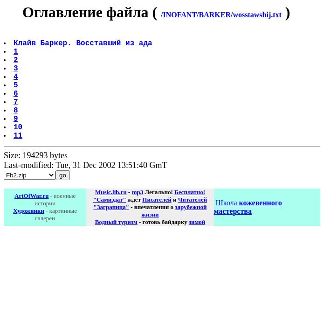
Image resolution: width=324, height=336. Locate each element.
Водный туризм (116, 246)
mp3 (138, 216)
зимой (197, 246)
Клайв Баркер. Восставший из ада (83, 46)
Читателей (192, 223)
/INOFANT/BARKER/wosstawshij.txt (221, 15)
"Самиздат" (109, 223)
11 (18, 159)
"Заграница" (111, 231)
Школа (248, 231)
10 (18, 149)
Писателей (156, 223)
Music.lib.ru (111, 216)
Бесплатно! (189, 216)
